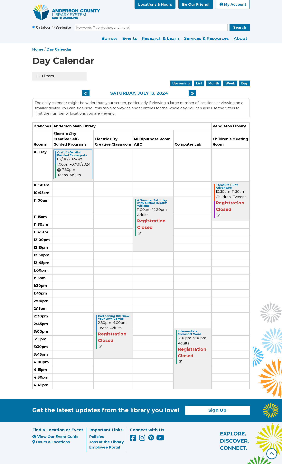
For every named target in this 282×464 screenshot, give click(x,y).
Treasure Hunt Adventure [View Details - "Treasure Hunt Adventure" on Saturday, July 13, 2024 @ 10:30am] (227, 186)
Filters (48, 76)
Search (239, 27)
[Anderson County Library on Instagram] (142, 439)
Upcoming (181, 83)
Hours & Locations (51, 442)
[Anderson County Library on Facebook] (133, 439)
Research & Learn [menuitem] (160, 38)
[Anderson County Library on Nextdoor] (151, 437)
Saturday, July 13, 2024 (139, 93)
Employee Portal (104, 447)
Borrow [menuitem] (109, 38)
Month (213, 83)
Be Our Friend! (195, 4)
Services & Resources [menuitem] (206, 38)
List (199, 83)
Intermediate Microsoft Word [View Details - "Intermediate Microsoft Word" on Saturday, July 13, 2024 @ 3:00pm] (189, 332)
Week (230, 83)
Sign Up (217, 410)
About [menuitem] (240, 38)
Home (37, 49)
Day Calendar (59, 49)
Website (63, 27)
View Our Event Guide (55, 437)
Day (244, 83)
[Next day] (192, 93)
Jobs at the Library (106, 442)
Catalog (43, 27)
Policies (96, 437)
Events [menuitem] (129, 38)
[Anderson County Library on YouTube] (160, 439)
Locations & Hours (155, 4)
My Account (233, 4)
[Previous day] (85, 93)
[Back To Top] (271, 453)
